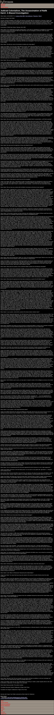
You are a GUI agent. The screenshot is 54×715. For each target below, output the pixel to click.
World (40, 16)
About (2, 707)
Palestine (35, 16)
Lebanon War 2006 (20, 16)
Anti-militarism (29, 16)
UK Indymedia (9, 2)
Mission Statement (5, 705)
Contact (3, 708)
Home (2, 700)
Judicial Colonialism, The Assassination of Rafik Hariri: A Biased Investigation (24, 12)
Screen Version (4, 7)
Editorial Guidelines (5, 704)
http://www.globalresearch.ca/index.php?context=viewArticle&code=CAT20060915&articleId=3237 (14, 698)
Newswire (3, 4)
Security (3, 712)
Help (2, 710)
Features (3, 5)
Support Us (3, 713)
